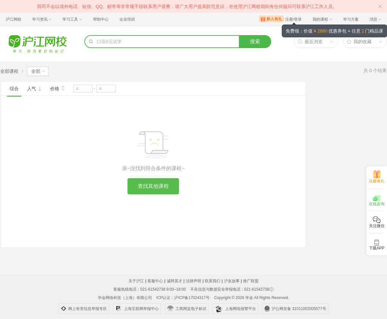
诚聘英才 (174, 281)
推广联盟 (251, 281)
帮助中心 (101, 19)
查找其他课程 (153, 186)
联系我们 (212, 281)
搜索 (255, 41)
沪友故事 (232, 281)
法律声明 (193, 281)
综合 (14, 88)
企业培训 (127, 19)
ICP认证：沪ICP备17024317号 (182, 297)
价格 (57, 88)
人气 (34, 88)
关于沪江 (136, 281)
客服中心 (155, 281)
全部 (35, 71)
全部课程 (9, 71)
